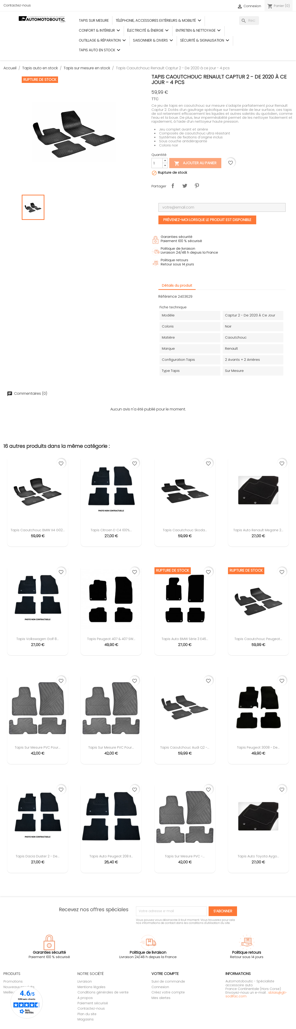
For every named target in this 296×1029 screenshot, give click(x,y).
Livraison (84, 981)
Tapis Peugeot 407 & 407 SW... (111, 639)
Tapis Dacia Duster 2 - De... (37, 856)
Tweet (184, 185)
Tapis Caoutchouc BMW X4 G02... (38, 530)
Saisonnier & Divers (153, 40)
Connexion (160, 987)
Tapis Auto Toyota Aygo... (258, 856)
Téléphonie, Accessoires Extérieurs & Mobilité (158, 20)
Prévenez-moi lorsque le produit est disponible (207, 219)
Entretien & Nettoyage (198, 30)
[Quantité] (157, 163)
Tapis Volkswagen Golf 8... (37, 639)
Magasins (85, 1019)
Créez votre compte (168, 992)
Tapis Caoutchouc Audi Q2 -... (184, 747)
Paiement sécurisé (92, 1003)
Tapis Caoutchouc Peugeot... (258, 639)
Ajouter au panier (195, 164)
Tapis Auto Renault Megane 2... (258, 530)
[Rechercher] (249, 20)
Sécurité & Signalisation (204, 40)
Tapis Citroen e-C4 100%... (111, 530)
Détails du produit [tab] (177, 285)
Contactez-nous (17, 5)
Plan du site (86, 1014)
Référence (167, 296)
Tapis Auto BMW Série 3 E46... (185, 639)
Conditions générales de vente (103, 992)
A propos (85, 998)
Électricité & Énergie (148, 30)
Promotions (13, 981)
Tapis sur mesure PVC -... (185, 856)
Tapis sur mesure (94, 20)
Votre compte (165, 973)
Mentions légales (91, 987)
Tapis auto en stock (99, 50)
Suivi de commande (168, 981)
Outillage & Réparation (102, 40)
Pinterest (196, 185)
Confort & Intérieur (99, 30)
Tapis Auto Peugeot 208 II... (111, 856)
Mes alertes (160, 998)
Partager (172, 185)
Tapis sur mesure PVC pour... (37, 747)
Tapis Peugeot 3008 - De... (258, 747)
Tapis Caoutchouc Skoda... (185, 530)
